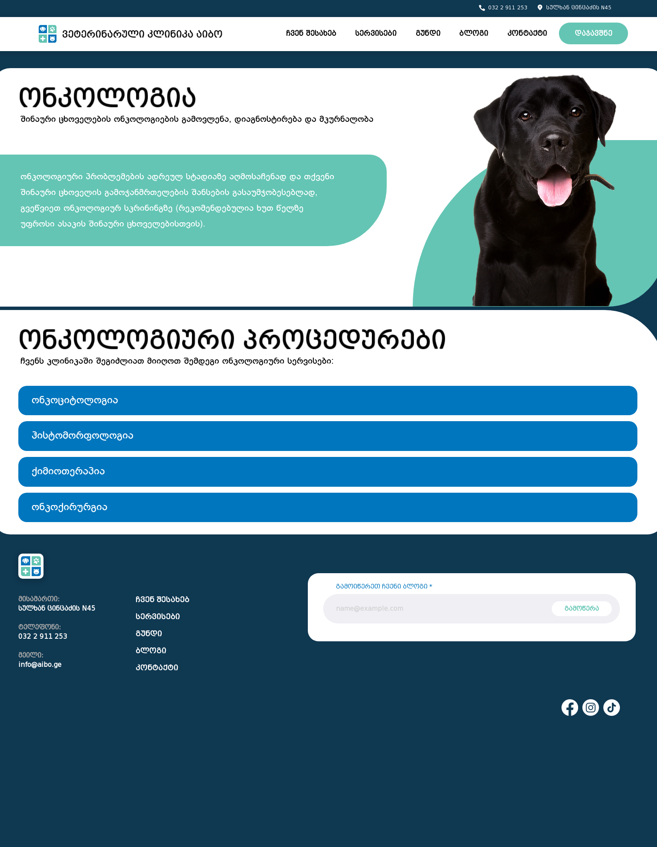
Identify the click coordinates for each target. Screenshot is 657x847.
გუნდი (149, 633)
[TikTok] (611, 707)
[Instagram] (590, 707)
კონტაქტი (157, 667)
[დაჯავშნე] (593, 33)
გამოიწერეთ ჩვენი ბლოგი (382, 587)
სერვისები (158, 616)
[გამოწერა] (582, 608)
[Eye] (131, 33)
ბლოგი (151, 650)
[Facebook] (569, 707)
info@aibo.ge (39, 665)
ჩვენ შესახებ (162, 599)
